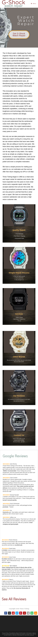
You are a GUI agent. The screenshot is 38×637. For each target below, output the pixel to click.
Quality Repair (19, 230)
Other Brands (19, 357)
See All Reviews (14, 599)
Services (19, 314)
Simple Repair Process (19, 273)
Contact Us (19, 435)
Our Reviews (19, 396)
